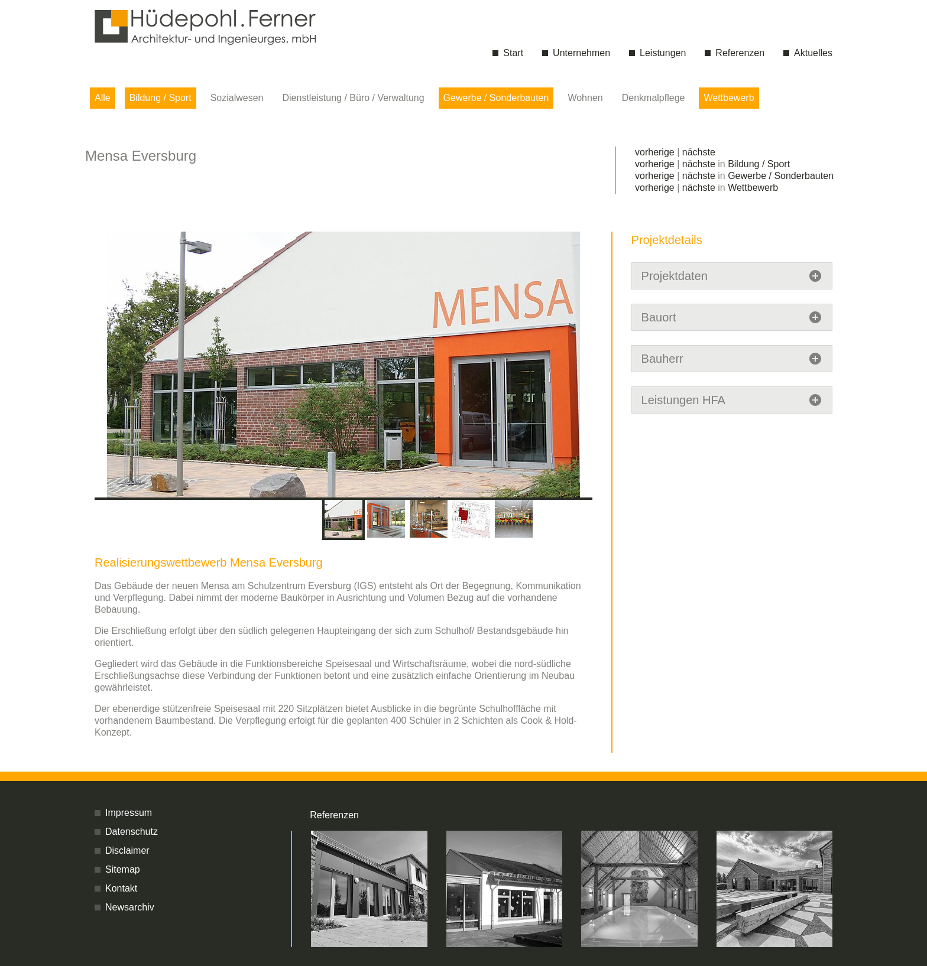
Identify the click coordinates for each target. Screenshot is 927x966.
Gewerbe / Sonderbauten (496, 98)
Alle (103, 98)
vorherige (655, 152)
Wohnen (585, 98)
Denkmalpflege (653, 98)
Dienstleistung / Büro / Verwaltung (353, 98)
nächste (698, 152)
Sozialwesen (237, 98)
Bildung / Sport (160, 98)
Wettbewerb (729, 98)
